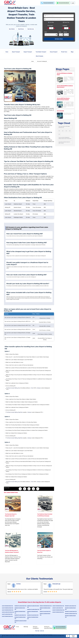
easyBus (24, 412)
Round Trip (66, 22)
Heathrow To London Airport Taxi (33, 609)
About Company (39, 56)
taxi (59, 130)
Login (73, 3)
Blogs (72, 51)
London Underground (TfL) (37, 412)
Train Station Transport (41, 51)
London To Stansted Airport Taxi (58, 605)
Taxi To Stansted (60, 110)
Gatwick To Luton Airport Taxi (45, 611)
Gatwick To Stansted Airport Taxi (46, 605)
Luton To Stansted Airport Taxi (7, 605)
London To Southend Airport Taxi (58, 609)
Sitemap (26, 626)
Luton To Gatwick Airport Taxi (7, 616)
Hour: (61, 33)
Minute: (66, 33)
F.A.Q (17, 626)
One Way (52, 22)
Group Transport (53, 51)
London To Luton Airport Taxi (57, 607)
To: (46, 19)
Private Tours (64, 51)
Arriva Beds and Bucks (25, 387)
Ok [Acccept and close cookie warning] (67, 635)
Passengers (50, 25)
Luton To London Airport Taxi (7, 614)
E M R (35, 387)
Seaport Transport (28, 51)
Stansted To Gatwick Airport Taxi (71, 613)
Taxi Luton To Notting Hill (42, 61)
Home (7, 51)
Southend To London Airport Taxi (20, 605)
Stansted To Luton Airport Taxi (70, 605)
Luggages (65, 25)
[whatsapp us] (63, 3)
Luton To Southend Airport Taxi (7, 609)
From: (47, 15)
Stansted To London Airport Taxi (71, 611)
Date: (46, 32)
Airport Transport (16, 51)
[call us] (47, 3)
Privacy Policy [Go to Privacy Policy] (73, 636)
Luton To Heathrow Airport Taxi (7, 607)
